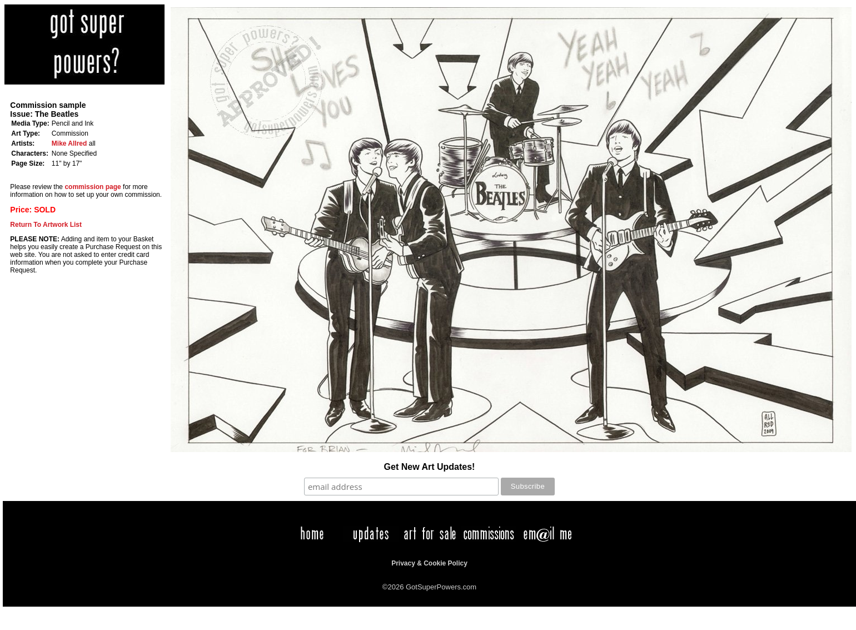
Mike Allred (69, 143)
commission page (92, 187)
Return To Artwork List (46, 225)
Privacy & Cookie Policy (429, 563)
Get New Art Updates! (429, 467)
